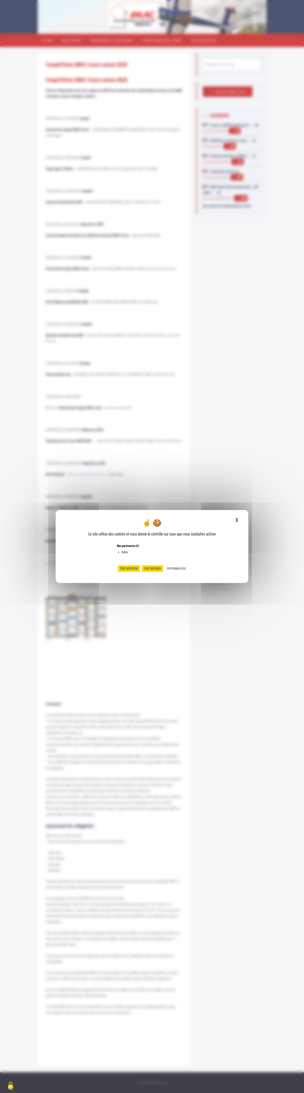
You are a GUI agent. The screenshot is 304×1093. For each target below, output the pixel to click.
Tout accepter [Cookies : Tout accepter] (129, 568)
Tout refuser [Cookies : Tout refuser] (152, 568)
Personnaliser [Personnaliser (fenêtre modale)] (176, 568)
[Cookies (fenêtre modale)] (10, 1086)
